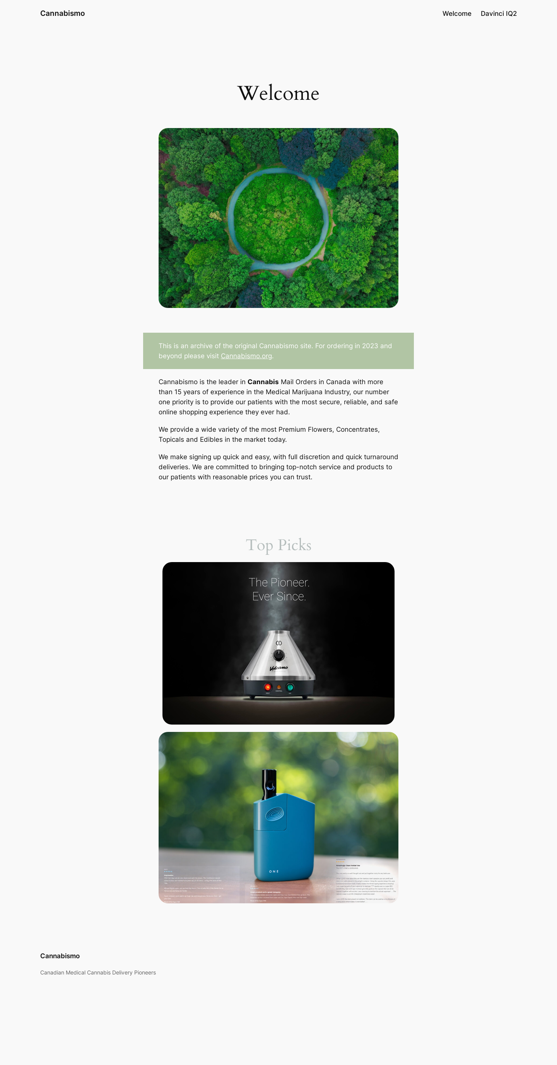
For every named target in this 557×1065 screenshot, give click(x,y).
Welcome (457, 13)
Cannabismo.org (246, 356)
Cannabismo (62, 13)
